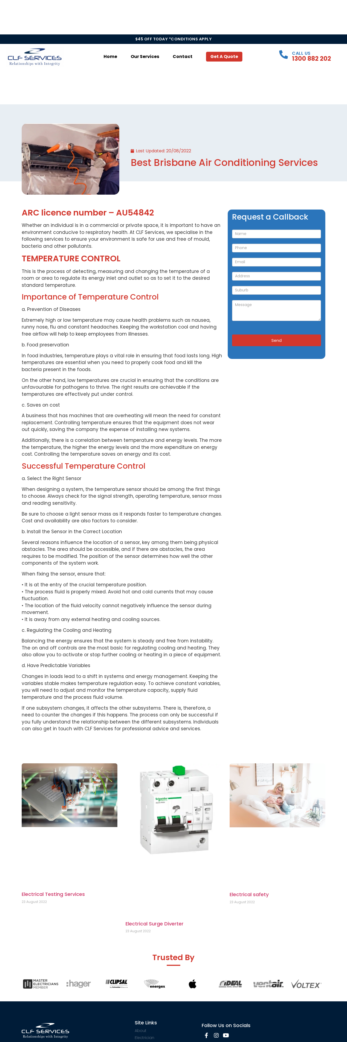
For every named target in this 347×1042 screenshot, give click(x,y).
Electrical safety (249, 894)
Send (276, 340)
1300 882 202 (311, 58)
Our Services (145, 56)
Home (110, 56)
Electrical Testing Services (53, 894)
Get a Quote (224, 56)
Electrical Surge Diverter (155, 923)
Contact (182, 56)
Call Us (301, 53)
